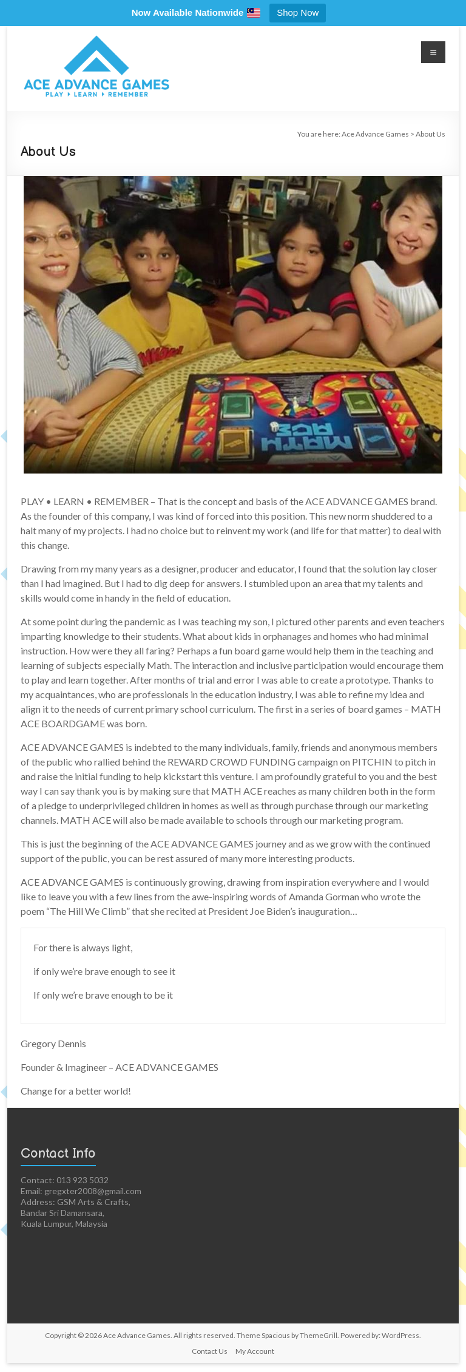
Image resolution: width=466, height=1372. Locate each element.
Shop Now (298, 12)
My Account (254, 1351)
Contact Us (210, 1351)
